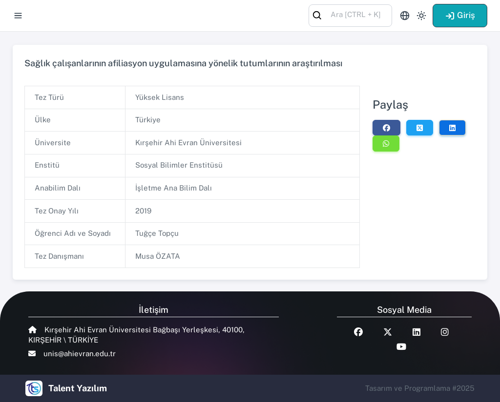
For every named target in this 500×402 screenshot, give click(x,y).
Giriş (460, 15)
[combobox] (350, 14)
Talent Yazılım (77, 388)
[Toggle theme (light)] (421, 15)
